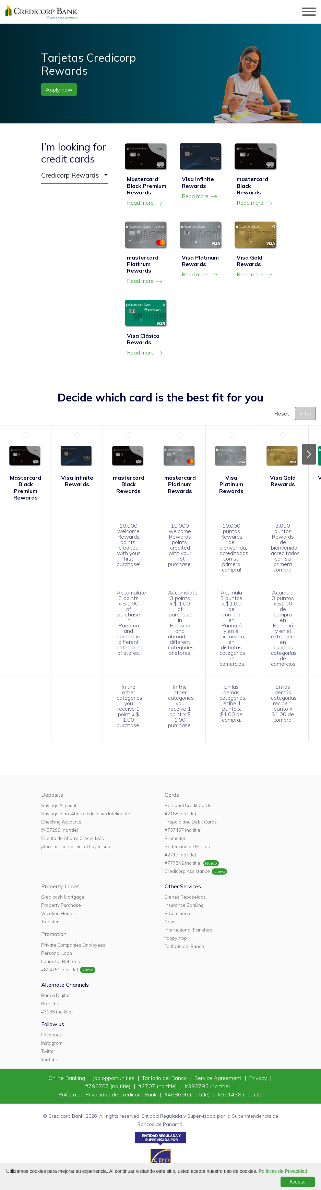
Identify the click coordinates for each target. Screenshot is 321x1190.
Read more (145, 202)
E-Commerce (178, 913)
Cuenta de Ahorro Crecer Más (72, 838)
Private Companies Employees (73, 945)
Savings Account (58, 805)
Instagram (51, 1043)
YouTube (49, 1059)
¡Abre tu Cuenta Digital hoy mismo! (76, 846)
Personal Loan (56, 953)
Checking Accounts (61, 822)
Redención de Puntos (187, 846)
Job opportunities (114, 1077)
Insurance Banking (184, 905)
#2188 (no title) (180, 813)
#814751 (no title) (59, 969)
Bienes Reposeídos (185, 897)
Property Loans (60, 886)
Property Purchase (61, 905)
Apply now (59, 89)
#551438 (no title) (240, 1094)
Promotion (176, 838)
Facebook (51, 1034)
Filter (305, 413)
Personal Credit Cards (188, 805)
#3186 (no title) (57, 1011)
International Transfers (188, 930)
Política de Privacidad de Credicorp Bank (108, 1094)
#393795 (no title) (208, 1086)
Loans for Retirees (60, 961)
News (171, 921)
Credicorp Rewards (70, 175)
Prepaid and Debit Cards (191, 822)
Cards (172, 794)
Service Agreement (218, 1077)
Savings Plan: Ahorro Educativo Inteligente (85, 813)
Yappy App (176, 938)
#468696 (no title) (187, 1094)
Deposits (52, 794)
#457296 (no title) (59, 830)
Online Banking (67, 1077)
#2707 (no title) (158, 1086)
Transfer (50, 921)
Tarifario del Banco (184, 946)
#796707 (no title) (108, 1086)
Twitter (48, 1051)
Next (309, 454)
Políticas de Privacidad (283, 1171)
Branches (51, 1003)
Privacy (258, 1077)
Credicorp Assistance (187, 871)
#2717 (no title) (180, 854)
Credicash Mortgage (62, 897)
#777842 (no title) (183, 863)
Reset (281, 413)
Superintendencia (251, 1116)
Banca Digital (55, 995)
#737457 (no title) (183, 830)
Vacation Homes (58, 913)
